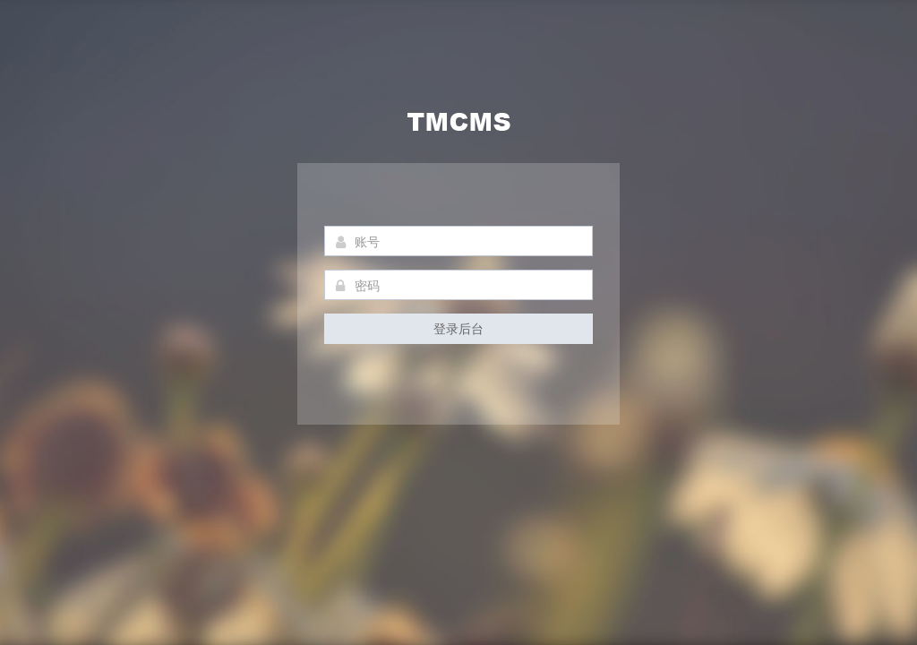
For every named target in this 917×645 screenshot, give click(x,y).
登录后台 (458, 328)
